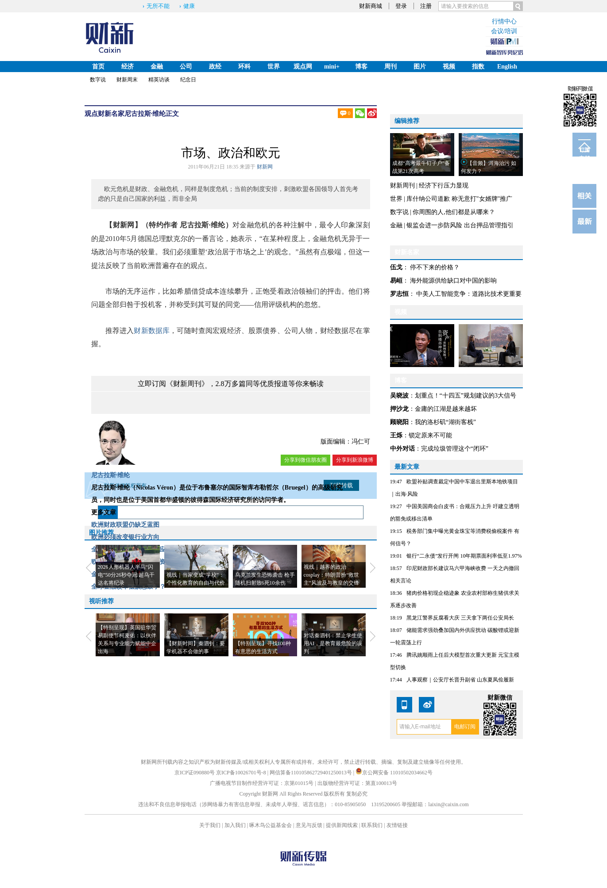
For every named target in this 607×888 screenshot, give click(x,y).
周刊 (390, 66)
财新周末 (127, 80)
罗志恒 (399, 294)
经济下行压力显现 (443, 185)
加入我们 (235, 825)
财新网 (265, 167)
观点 (91, 113)
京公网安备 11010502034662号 (394, 772)
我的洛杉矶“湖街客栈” (445, 422)
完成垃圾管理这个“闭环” (454, 448)
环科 (244, 66)
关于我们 (209, 825)
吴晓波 (399, 395)
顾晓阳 (399, 422)
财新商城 (370, 6)
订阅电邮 (584, 152)
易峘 (396, 280)
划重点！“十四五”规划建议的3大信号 (465, 395)
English (507, 66)
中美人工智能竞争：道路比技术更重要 (469, 294)
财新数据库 (152, 330)
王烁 (396, 435)
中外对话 (402, 448)
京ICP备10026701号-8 (241, 772)
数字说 (98, 80)
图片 (420, 66)
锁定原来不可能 (430, 435)
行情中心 (504, 21)
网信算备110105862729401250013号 (311, 772)
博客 (361, 66)
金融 (157, 66)
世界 (273, 66)
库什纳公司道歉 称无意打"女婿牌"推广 (459, 198)
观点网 (303, 66)
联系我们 (372, 825)
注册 (426, 6)
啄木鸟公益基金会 (271, 825)
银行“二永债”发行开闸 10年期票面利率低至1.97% (464, 556)
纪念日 (188, 80)
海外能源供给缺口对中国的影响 (453, 280)
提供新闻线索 (342, 825)
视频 (449, 66)
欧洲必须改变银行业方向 (125, 537)
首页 (98, 66)
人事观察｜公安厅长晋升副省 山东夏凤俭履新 (460, 680)
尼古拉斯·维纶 (145, 113)
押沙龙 (399, 409)
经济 (127, 66)
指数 (478, 66)
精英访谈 (159, 80)
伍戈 (396, 267)
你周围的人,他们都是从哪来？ (454, 212)
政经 (215, 66)
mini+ (332, 66)
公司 (186, 66)
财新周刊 (402, 185)
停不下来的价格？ (435, 267)
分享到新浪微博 (354, 460)
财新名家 (111, 113)
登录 (401, 6)
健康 (189, 6)
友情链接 (397, 825)
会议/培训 (504, 31)
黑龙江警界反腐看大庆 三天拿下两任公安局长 (460, 618)
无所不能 (158, 6)
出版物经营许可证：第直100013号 (357, 783)
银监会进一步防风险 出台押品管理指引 (460, 225)
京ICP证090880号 (194, 772)
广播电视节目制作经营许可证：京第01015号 (261, 783)
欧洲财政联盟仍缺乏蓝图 (125, 524)
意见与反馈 (309, 825)
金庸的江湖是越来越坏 (446, 409)
